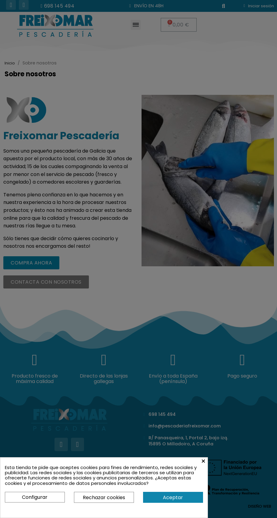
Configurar (34, 497)
